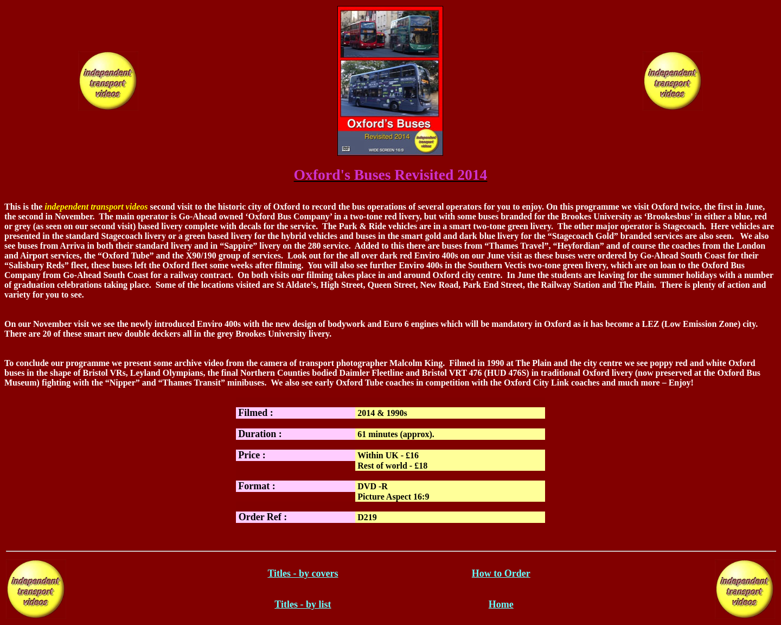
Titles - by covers (302, 573)
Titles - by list (302, 604)
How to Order (501, 573)
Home (501, 604)
